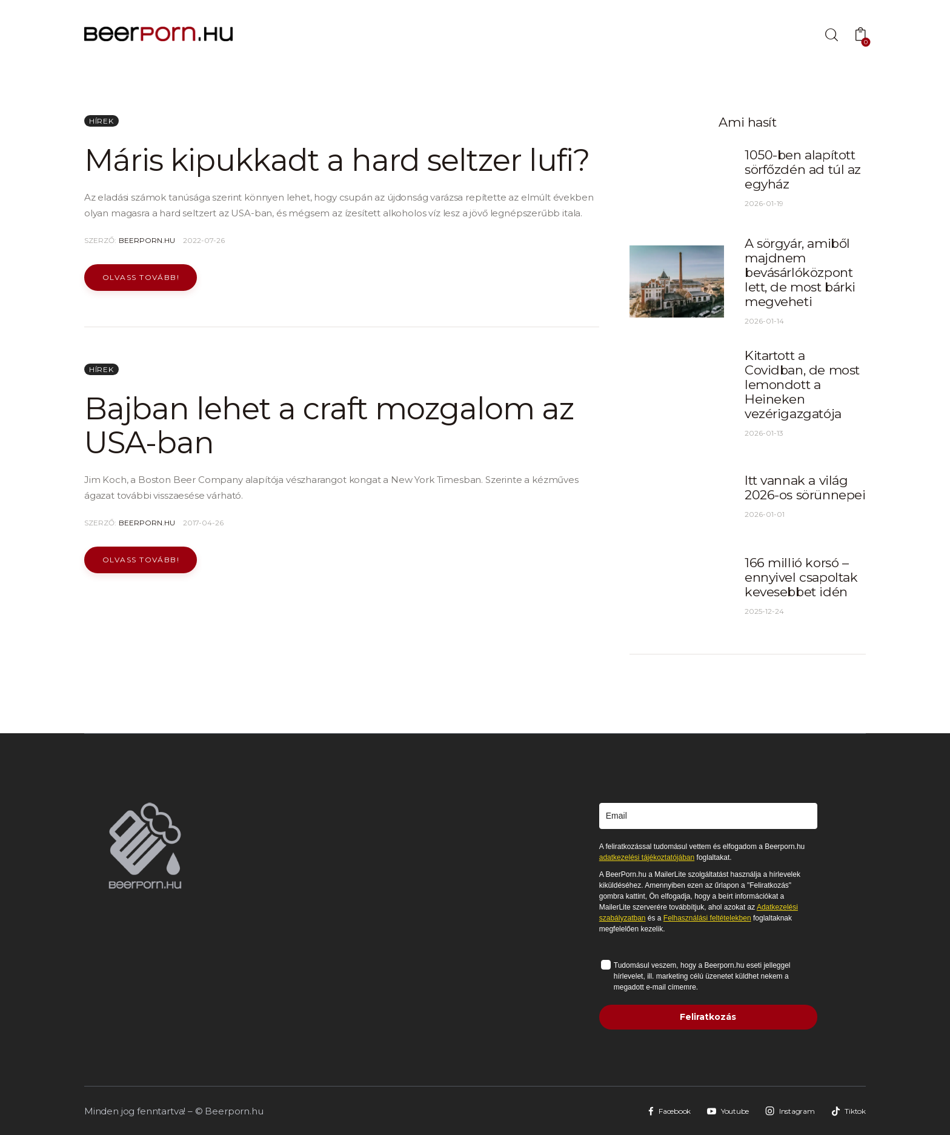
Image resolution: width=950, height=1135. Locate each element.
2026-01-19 (764, 203)
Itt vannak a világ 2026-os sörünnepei (805, 487)
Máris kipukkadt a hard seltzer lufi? (337, 160)
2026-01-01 (765, 514)
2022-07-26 (204, 240)
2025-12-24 (764, 611)
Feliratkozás (708, 1016)
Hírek (101, 120)
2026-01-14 (764, 320)
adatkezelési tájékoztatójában (646, 857)
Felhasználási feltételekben (707, 918)
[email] (708, 816)
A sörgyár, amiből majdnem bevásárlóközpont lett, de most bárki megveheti (800, 272)
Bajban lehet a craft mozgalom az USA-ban (329, 425)
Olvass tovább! (140, 277)
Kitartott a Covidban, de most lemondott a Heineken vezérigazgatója (802, 384)
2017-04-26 (203, 522)
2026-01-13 (764, 433)
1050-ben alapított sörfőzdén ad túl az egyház (803, 169)
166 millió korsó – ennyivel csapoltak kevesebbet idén (801, 577)
